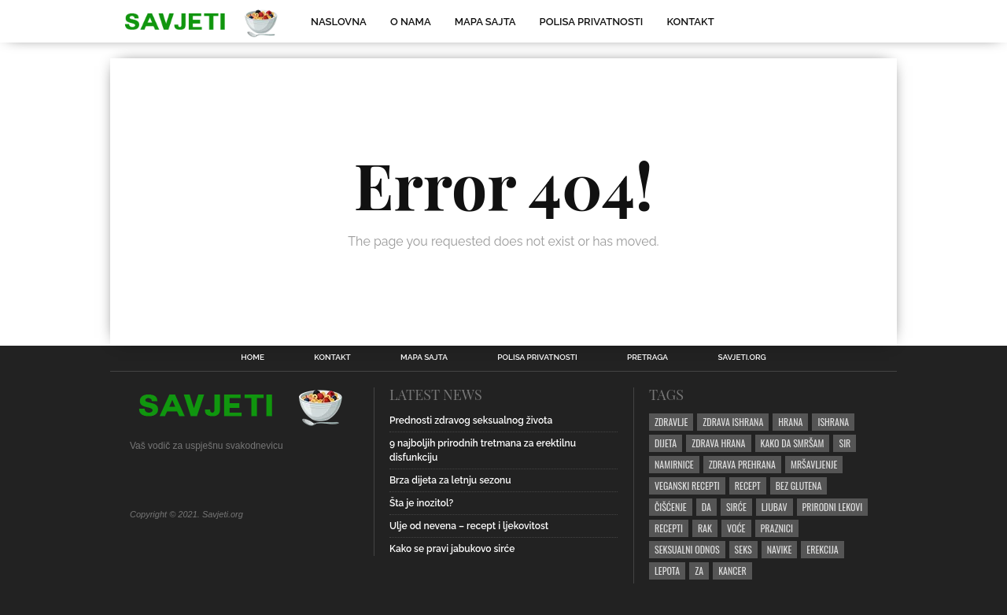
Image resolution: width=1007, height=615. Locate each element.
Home (252, 357)
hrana (790, 421)
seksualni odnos (687, 549)
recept (748, 485)
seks (743, 549)
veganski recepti (687, 485)
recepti (669, 528)
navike (779, 549)
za (699, 570)
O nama (410, 22)
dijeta (666, 443)
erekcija (822, 549)
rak (705, 528)
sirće (736, 506)
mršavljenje (814, 464)
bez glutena (799, 485)
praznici (777, 528)
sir (844, 443)
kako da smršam (792, 443)
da (706, 506)
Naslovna (339, 22)
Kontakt (690, 22)
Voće (736, 528)
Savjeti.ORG (741, 357)
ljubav (775, 506)
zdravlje (671, 421)
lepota (667, 570)
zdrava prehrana (742, 464)
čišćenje (671, 506)
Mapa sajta (485, 22)
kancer (732, 570)
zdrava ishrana (733, 421)
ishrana (833, 421)
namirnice (674, 464)
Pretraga (647, 357)
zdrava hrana (718, 443)
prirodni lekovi (832, 506)
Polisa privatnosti (592, 22)
